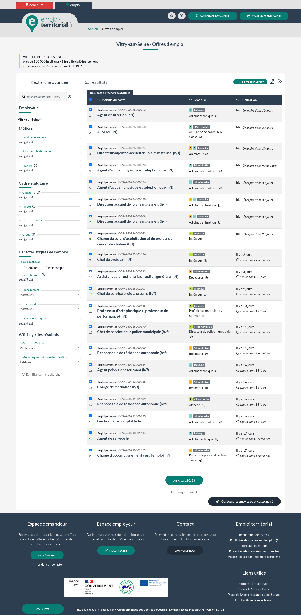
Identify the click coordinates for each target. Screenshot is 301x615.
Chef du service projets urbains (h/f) (126, 293)
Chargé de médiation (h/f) (118, 387)
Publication (246, 100)
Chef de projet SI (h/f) (114, 259)
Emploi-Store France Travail (254, 600)
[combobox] (49, 142)
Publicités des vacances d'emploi (252, 540)
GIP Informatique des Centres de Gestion (142, 609)
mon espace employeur (264, 16)
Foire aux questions (254, 545)
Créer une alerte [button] (250, 82)
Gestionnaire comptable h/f (120, 421)
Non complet (57, 268)
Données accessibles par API (186, 609)
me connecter (116, 550)
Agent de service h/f (114, 438)
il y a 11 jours (245, 327)
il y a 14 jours (245, 365)
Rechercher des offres (254, 535)
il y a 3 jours (244, 272)
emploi (73, 5)
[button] (69, 96)
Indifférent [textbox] (27, 295)
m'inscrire (47, 555)
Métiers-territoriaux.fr (254, 584)
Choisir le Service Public (254, 589)
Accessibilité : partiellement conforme (254, 557)
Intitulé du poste (111, 100)
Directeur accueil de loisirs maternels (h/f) (132, 204)
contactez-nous (185, 550)
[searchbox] (49, 142)
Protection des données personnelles (254, 551)
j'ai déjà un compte (47, 564)
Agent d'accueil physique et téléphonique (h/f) (135, 170)
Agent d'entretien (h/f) (115, 115)
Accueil (93, 29)
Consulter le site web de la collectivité (244, 501)
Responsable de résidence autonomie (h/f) (132, 352)
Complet (32, 268)
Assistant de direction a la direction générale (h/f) (137, 276)
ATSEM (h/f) (107, 132)
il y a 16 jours (245, 399)
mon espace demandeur (213, 16)
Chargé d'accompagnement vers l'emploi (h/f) (134, 455)
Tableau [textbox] (25, 362)
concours (34, 5)
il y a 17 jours (245, 433)
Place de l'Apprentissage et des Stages (254, 594)
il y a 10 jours (245, 306)
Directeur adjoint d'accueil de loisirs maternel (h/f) (138, 153)
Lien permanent (184, 492)
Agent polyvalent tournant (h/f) (123, 369)
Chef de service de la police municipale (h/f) (133, 331)
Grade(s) (197, 100)
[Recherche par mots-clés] (46, 96)
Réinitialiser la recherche (41, 374)
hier (239, 110)
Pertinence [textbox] (27, 348)
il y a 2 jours (244, 254)
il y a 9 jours (244, 289)
